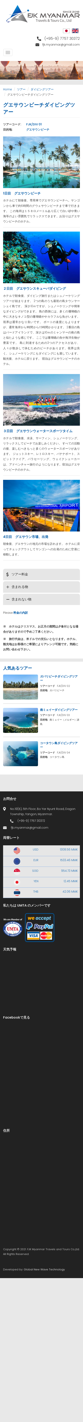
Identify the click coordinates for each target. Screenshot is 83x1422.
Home (7, 89)
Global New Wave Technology (44, 1269)
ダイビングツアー (42, 89)
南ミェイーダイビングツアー (59, 710)
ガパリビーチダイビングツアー (59, 678)
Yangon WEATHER (41, 972)
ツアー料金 (20, 574)
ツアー (21, 89)
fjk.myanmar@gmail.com (61, 44)
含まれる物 (20, 586)
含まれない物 (21, 599)
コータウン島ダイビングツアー (59, 745)
